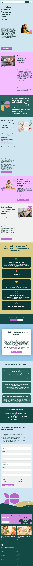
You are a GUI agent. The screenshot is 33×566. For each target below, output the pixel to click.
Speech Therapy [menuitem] (3, 545)
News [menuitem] (1, 558)
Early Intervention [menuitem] (3, 548)
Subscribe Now (6, 511)
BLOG (1, 525)
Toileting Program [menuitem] (3, 549)
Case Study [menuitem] (2, 560)
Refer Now (21, 309)
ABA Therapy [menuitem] (2, 544)
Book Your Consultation (7, 48)
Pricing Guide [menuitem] (18, 552)
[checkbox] (16, 471)
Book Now (27, 2)
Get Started (13, 309)
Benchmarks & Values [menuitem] (19, 549)
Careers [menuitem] (2, 559)
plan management (14, 337)
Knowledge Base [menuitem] (3, 562)
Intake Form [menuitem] (18, 545)
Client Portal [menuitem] (18, 544)
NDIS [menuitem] (17, 543)
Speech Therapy (26, 336)
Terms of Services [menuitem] (18, 558)
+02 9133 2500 (20, 306)
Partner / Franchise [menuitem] (18, 548)
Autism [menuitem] (2, 543)
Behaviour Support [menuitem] (3, 552)
